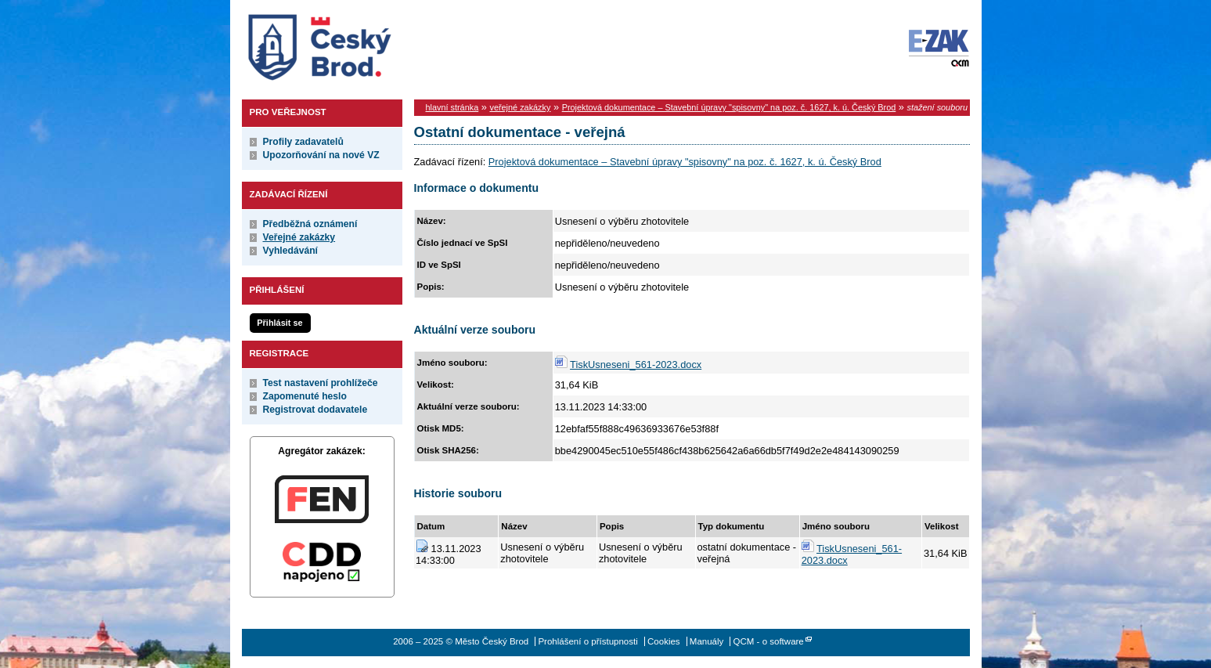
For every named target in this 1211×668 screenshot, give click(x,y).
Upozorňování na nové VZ (321, 155)
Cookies (663, 641)
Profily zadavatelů (303, 141)
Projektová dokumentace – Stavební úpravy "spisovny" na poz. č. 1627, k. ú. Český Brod (729, 107)
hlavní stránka (452, 107)
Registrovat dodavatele (315, 409)
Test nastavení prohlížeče (320, 382)
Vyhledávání (291, 250)
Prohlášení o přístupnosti (587, 641)
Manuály (707, 641)
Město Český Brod (368, 44)
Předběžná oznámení (310, 223)
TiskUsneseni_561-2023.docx (635, 364)
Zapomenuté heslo (305, 396)
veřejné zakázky (519, 107)
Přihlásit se (279, 322)
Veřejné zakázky (299, 237)
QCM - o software (768, 641)
